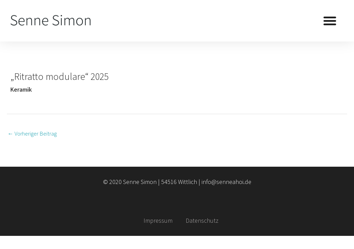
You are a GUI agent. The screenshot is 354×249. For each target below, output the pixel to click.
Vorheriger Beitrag (32, 133)
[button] (329, 20)
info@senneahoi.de (226, 182)
